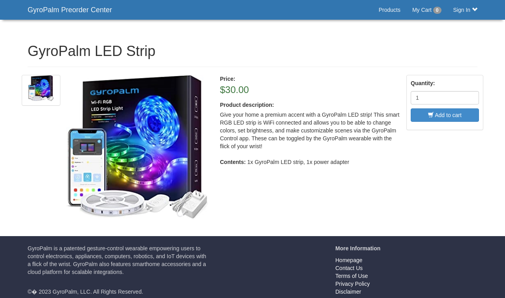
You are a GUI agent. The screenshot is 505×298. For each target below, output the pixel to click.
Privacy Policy (352, 284)
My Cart (426, 10)
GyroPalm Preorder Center (70, 10)
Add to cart (445, 115)
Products (389, 10)
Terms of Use (351, 276)
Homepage (349, 260)
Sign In (465, 10)
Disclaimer (348, 292)
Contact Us (349, 268)
